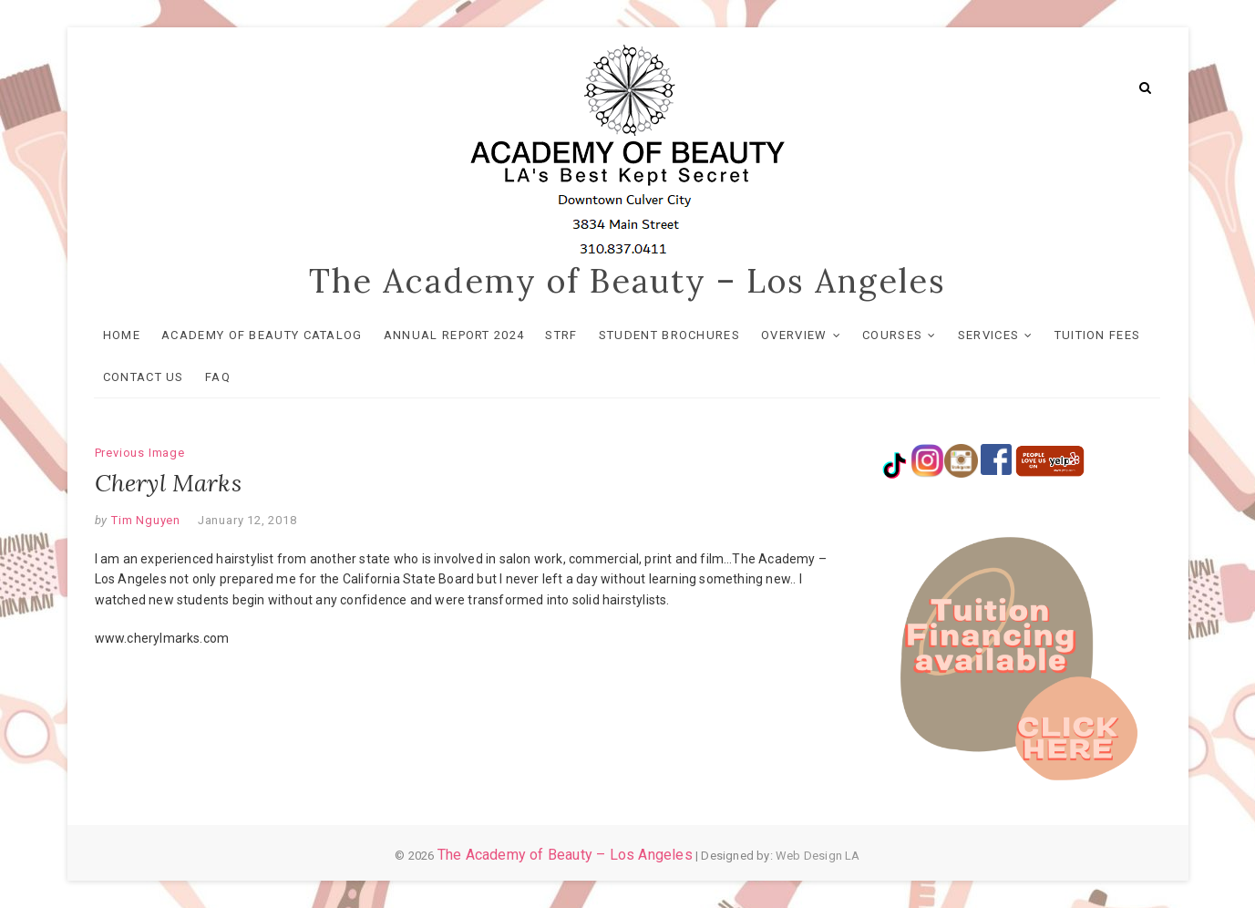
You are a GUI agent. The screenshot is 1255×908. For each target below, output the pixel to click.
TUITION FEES (1097, 335)
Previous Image (140, 452)
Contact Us (144, 377)
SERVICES (988, 335)
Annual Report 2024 (455, 335)
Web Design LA (818, 855)
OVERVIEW (795, 335)
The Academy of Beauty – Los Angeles (627, 281)
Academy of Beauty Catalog (263, 335)
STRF (562, 335)
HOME (122, 335)
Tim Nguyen (144, 520)
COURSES (893, 335)
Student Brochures (670, 335)
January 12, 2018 (247, 520)
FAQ (218, 377)
